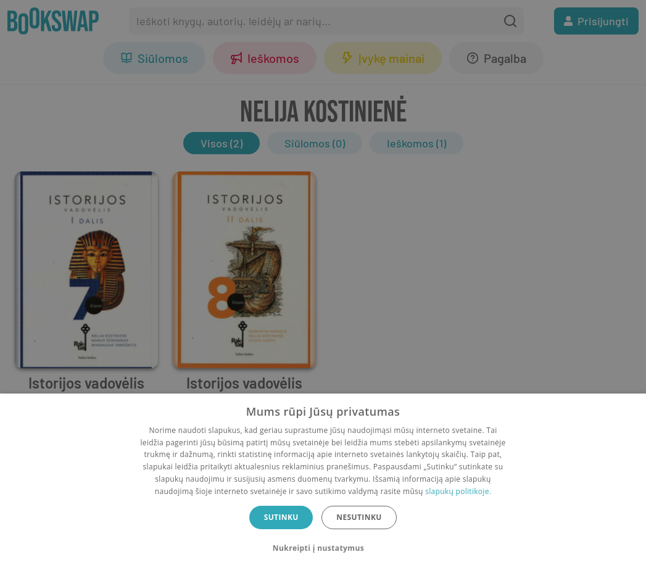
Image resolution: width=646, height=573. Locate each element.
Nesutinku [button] (358, 517)
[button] (323, 548)
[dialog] (323, 483)
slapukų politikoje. (458, 491)
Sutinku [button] (281, 517)
